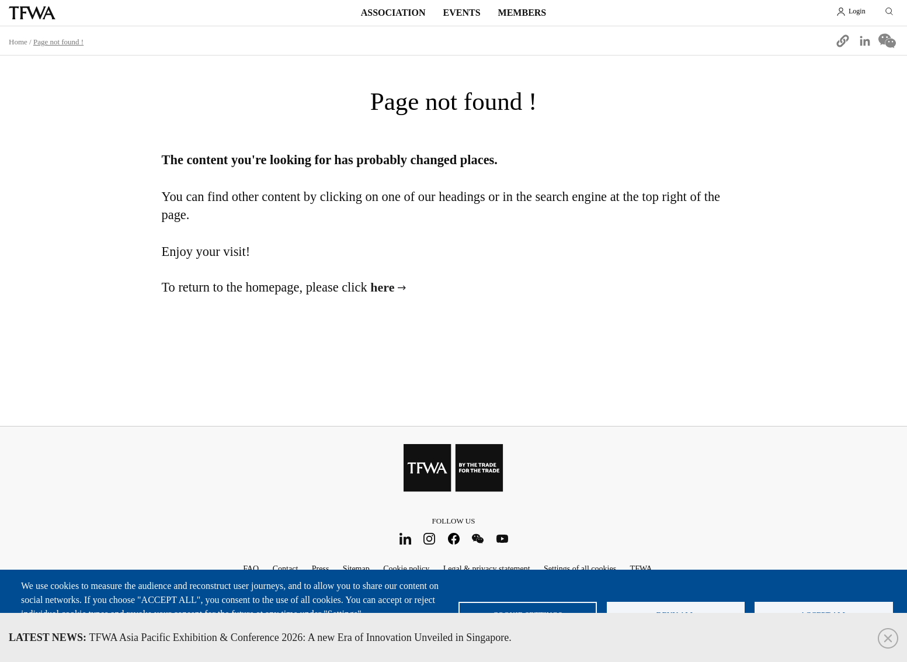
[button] (843, 41)
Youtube (502, 538)
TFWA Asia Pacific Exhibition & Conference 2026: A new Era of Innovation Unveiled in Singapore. (260, 637)
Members (522, 13)
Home (18, 41)
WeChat (478, 538)
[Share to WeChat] (887, 41)
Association (393, 13)
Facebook (453, 538)
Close (888, 638)
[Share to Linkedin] (865, 41)
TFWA (32, 13)
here (382, 287)
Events (462, 13)
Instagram (429, 538)
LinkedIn (405, 538)
